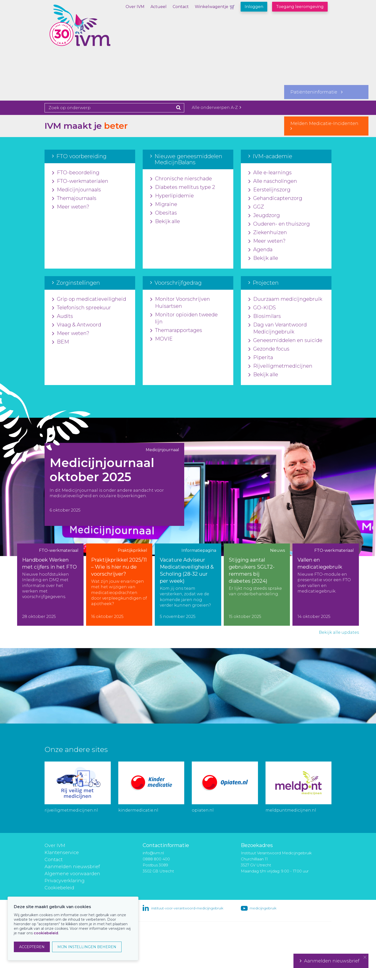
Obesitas (163, 213)
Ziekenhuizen (267, 232)
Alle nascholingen (272, 181)
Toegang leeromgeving (300, 6)
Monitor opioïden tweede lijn (184, 318)
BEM (60, 342)
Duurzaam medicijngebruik (285, 299)
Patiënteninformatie (316, 92)
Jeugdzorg (264, 215)
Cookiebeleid (59, 888)
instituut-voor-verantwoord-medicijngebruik (187, 908)
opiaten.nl (203, 810)
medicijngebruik (263, 908)
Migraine (163, 204)
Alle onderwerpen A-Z (216, 107)
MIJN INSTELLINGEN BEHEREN (86, 947)
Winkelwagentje (211, 6)
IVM (93, 29)
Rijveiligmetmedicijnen (280, 366)
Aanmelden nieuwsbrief (72, 866)
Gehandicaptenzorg (275, 198)
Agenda (260, 250)
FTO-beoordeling (75, 173)
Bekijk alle (165, 221)
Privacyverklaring (65, 880)
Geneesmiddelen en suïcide (285, 340)
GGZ (256, 207)
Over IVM (135, 6)
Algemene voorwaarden (72, 873)
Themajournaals (74, 198)
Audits (62, 316)
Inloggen (254, 6)
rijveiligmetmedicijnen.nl (71, 810)
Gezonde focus (268, 349)
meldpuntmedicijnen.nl (291, 810)
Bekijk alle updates (339, 632)
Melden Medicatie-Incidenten (326, 126)
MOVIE (161, 339)
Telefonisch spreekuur (81, 308)
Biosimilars (264, 316)
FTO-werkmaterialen (80, 181)
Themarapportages (176, 330)
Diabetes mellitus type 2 (182, 187)
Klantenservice (62, 852)
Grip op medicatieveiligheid (89, 299)
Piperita (260, 357)
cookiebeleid (46, 933)
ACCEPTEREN (32, 947)
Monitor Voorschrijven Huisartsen (180, 303)
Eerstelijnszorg (269, 190)
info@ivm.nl (153, 853)
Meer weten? (70, 207)
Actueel (159, 6)
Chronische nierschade (181, 179)
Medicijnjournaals (76, 190)
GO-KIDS (262, 308)
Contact (181, 6)
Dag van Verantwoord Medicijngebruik (277, 328)
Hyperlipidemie (172, 196)
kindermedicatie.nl (138, 810)
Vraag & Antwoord (76, 325)
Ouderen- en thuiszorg (279, 224)
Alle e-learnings (270, 173)
